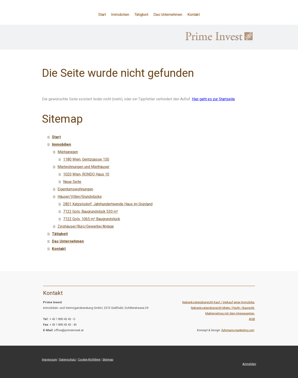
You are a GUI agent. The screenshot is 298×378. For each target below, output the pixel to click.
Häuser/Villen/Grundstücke (80, 196)
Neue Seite (72, 181)
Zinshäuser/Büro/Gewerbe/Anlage (86, 226)
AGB (252, 319)
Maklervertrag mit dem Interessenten (229, 313)
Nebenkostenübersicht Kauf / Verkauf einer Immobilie (218, 302)
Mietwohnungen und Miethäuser (83, 167)
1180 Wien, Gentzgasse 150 (86, 159)
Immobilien (120, 14)
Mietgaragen (68, 152)
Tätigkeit (141, 14)
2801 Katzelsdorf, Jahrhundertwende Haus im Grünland (107, 204)
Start (102, 14)
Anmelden (249, 364)
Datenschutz (67, 359)
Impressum (49, 359)
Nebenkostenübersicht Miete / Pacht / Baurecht (222, 308)
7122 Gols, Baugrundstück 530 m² (90, 211)
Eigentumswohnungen (75, 189)
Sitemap (107, 359)
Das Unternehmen (167, 14)
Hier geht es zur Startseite (213, 99)
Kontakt (193, 14)
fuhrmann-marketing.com (237, 330)
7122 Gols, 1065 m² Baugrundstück (91, 219)
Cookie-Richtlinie (89, 359)
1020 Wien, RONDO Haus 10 (86, 174)
